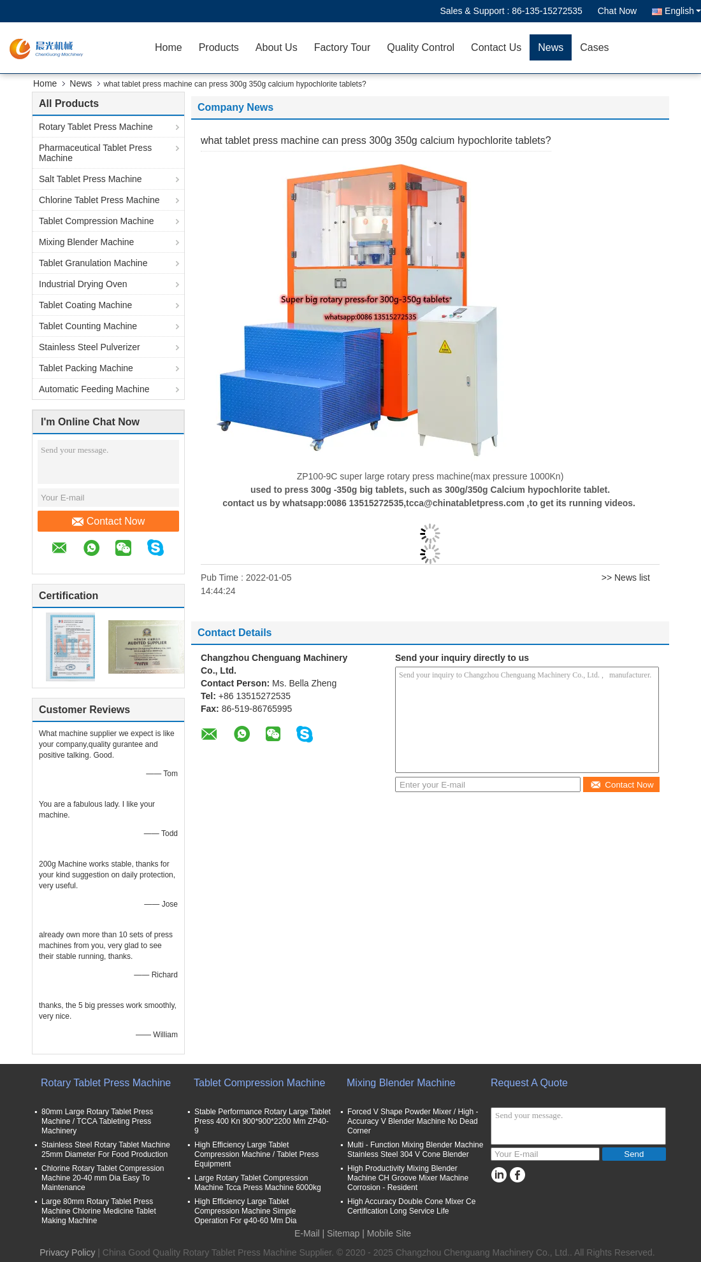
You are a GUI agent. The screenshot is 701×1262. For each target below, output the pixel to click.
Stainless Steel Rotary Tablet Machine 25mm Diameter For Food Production (105, 1149)
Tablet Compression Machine (96, 221)
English (683, 11)
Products (219, 47)
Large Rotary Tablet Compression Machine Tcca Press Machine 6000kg (257, 1182)
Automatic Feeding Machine (94, 389)
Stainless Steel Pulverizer (89, 347)
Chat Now (617, 11)
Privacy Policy (67, 1252)
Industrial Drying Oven (83, 284)
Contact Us (496, 47)
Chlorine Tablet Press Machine (99, 200)
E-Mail (307, 1233)
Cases (594, 47)
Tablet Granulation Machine (93, 263)
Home (168, 47)
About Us (277, 47)
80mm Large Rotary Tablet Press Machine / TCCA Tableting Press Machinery (97, 1121)
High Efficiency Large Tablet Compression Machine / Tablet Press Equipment (256, 1154)
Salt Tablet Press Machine (90, 179)
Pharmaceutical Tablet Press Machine (95, 153)
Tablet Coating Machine (85, 305)
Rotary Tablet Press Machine (96, 127)
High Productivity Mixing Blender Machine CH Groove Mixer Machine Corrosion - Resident (407, 1178)
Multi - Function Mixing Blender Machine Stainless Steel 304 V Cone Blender (415, 1149)
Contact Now (108, 521)
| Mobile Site (386, 1233)
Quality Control (420, 47)
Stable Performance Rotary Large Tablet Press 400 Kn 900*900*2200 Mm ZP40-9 (262, 1121)
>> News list (626, 577)
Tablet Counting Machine (88, 326)
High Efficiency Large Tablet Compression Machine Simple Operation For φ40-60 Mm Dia (245, 1211)
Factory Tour (342, 47)
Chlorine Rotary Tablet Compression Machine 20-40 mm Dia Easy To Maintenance (102, 1178)
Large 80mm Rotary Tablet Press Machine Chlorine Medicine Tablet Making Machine (98, 1211)
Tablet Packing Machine (86, 368)
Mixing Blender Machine (86, 242)
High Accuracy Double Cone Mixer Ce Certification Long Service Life (411, 1206)
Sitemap (343, 1233)
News (550, 47)
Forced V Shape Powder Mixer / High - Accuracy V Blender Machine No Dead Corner (412, 1121)
